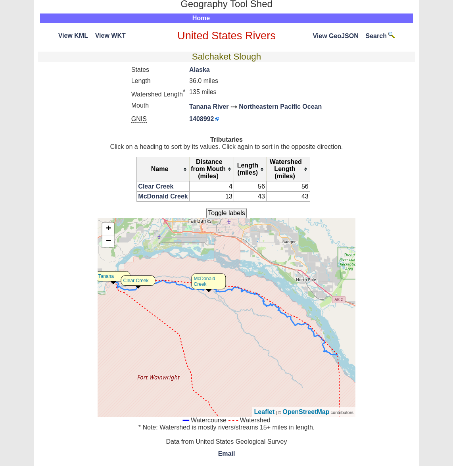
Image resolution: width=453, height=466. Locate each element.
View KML (73, 35)
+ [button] (108, 229)
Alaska (199, 69)
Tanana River (208, 106)
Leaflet (264, 411)
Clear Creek (155, 186)
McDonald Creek (163, 196)
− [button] (108, 241)
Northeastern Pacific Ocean (280, 106)
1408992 (201, 119)
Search (380, 36)
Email (226, 453)
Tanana (106, 276)
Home (201, 18)
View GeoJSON (335, 36)
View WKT (110, 35)
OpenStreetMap (305, 411)
